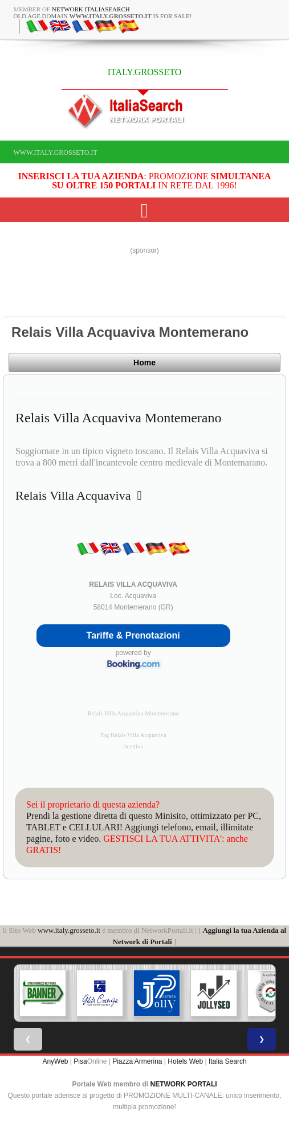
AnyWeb (55, 1061)
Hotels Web (185, 1061)
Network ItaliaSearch (91, 9)
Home (144, 362)
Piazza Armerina (137, 1061)
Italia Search (228, 1061)
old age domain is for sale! (103, 16)
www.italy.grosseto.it (55, 153)
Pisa (80, 1061)
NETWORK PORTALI (183, 1084)
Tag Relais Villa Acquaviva (133, 735)
